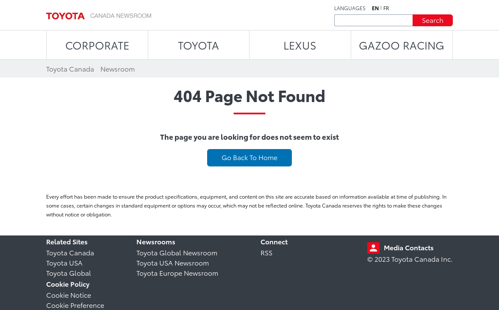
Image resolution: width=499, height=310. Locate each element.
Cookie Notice (68, 294)
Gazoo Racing (401, 44)
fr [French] (386, 8)
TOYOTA (198, 44)
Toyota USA (64, 262)
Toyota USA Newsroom (172, 262)
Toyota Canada (70, 252)
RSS (266, 252)
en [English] (375, 8)
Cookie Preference (75, 305)
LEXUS (299, 44)
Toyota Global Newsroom (176, 252)
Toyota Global (68, 272)
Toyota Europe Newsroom (177, 272)
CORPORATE (97, 44)
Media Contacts (409, 247)
